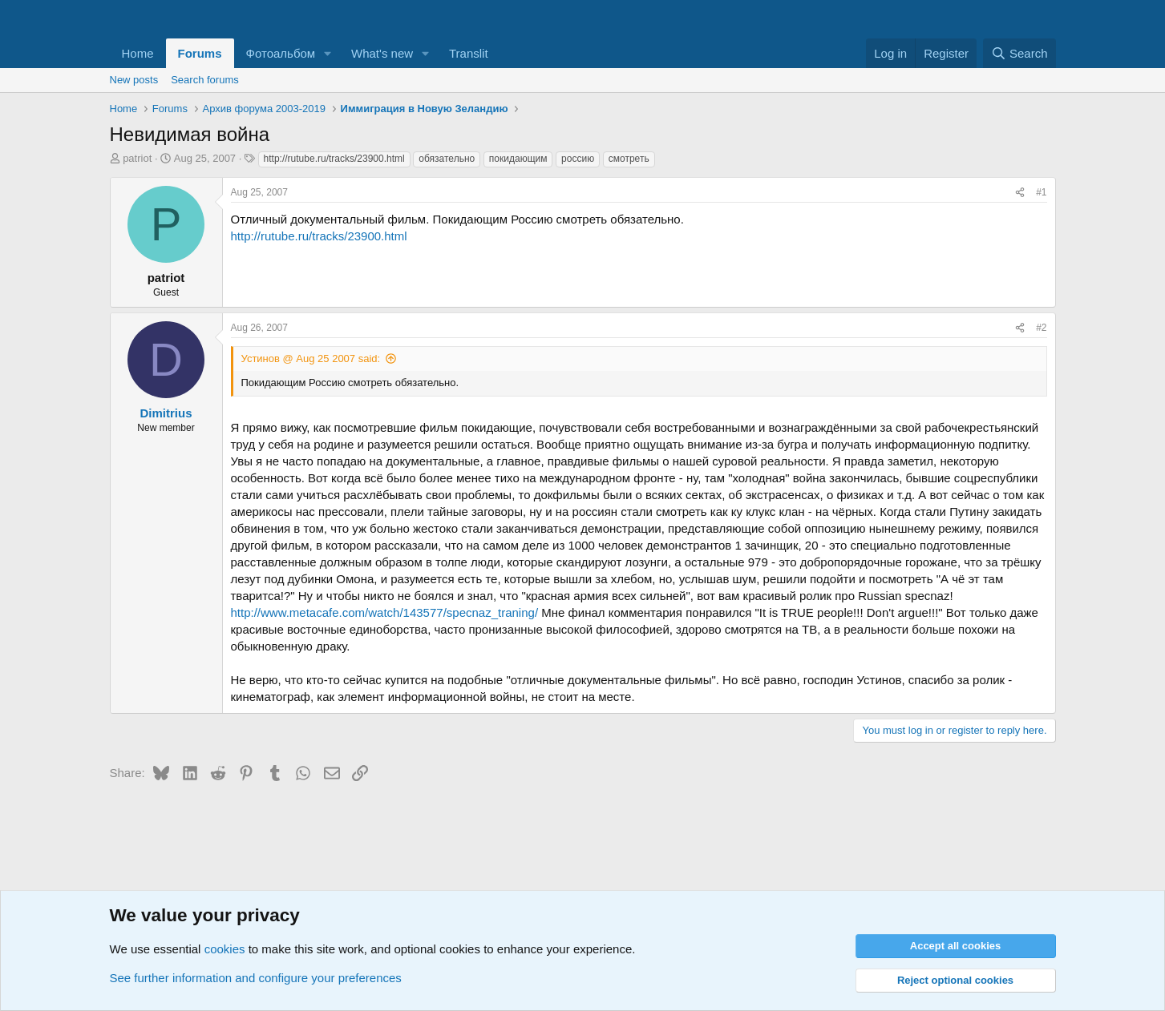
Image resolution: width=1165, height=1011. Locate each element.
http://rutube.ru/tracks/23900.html (334, 158)
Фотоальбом (281, 53)
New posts (134, 80)
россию (577, 158)
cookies (224, 949)
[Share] (1019, 192)
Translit (468, 53)
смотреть (629, 158)
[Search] (1019, 53)
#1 (1041, 192)
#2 (1041, 327)
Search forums (205, 80)
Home (138, 53)
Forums (200, 53)
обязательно (447, 158)
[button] (328, 53)
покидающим (518, 158)
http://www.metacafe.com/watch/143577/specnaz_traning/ (385, 612)
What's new (382, 53)
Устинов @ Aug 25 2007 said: (311, 358)
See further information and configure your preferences (256, 978)
